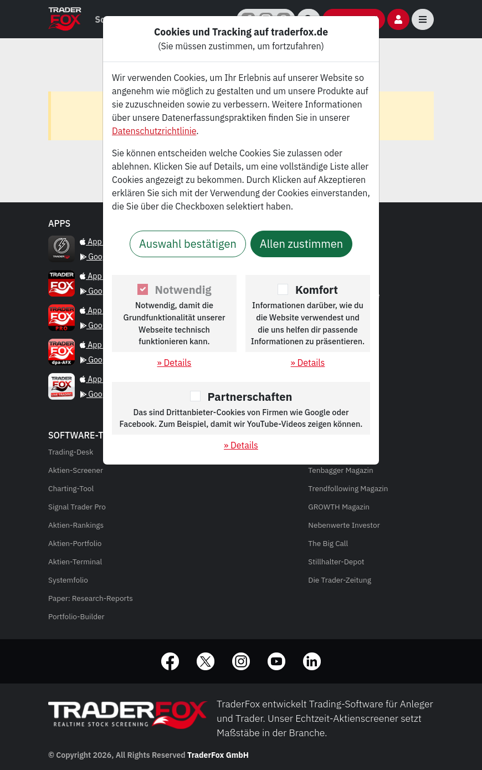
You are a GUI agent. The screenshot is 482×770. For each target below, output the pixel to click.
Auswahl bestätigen (188, 243)
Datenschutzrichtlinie (154, 130)
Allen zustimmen (301, 243)
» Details (174, 362)
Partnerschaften (250, 396)
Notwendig (183, 289)
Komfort (316, 289)
